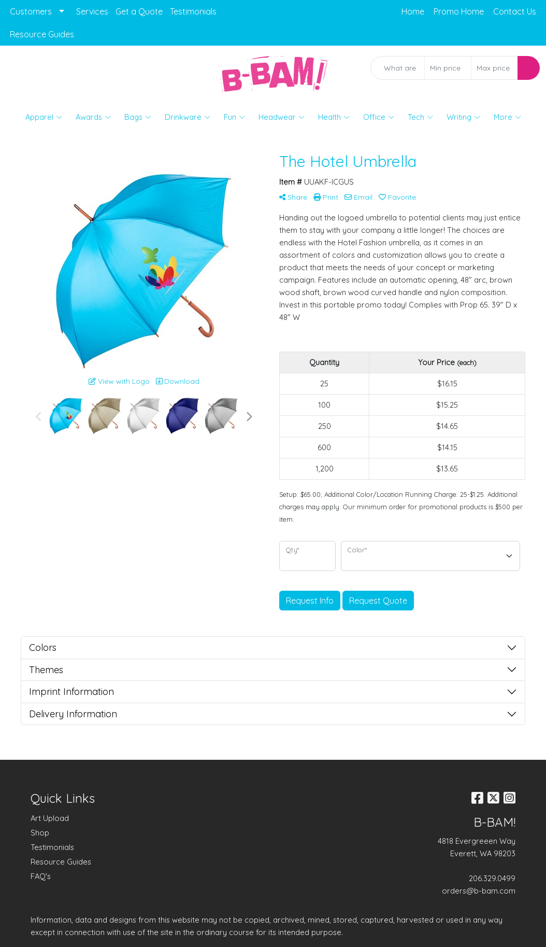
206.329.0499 (492, 878)
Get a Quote (139, 11)
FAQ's (41, 876)
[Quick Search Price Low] (447, 68)
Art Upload (50, 818)
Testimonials (193, 11)
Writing (463, 117)
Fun (234, 117)
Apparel (43, 117)
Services (92, 11)
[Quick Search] (397, 68)
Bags (137, 117)
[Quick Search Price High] (494, 68)
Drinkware (187, 117)
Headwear (281, 117)
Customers (31, 11)
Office (378, 117)
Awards (93, 117)
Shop (40, 833)
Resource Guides (42, 34)
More (507, 117)
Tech (420, 117)
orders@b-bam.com (478, 891)
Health (334, 117)
